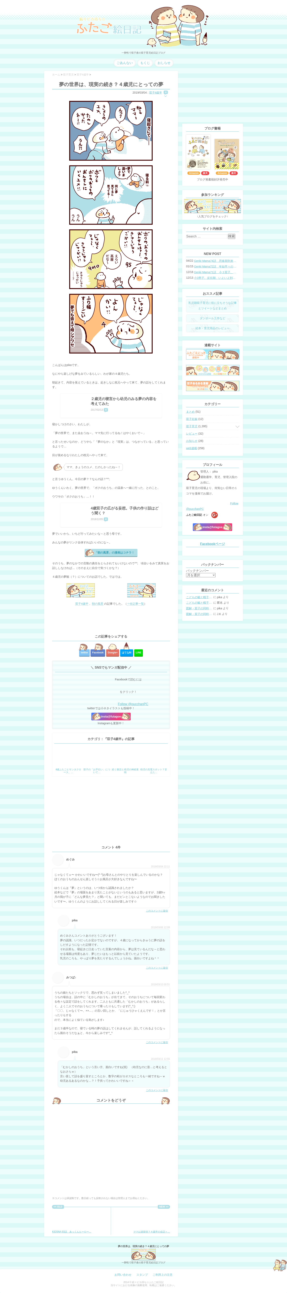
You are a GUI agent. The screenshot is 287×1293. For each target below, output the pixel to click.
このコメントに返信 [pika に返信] (157, 967)
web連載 (191, 448)
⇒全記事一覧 (135, 603)
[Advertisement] (111, 620)
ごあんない (125, 63)
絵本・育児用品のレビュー (212, 328)
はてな (127, 652)
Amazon (194, 173)
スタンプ (142, 1274)
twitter (84, 652)
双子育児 (191, 426)
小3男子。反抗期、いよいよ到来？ (215, 278)
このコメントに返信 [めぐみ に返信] (157, 910)
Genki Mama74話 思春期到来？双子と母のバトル (215, 260)
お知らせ (191, 441)
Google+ (113, 652)
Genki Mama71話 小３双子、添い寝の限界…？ (215, 272)
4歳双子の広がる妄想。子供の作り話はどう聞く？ (125, 510)
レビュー (191, 433)
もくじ (145, 63)
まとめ (190, 411)
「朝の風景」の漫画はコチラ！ (114, 552)
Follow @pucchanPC (133, 704)
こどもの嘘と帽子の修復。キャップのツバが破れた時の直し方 (199, 597)
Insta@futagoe (111, 716)
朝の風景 (97, 603)
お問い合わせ (123, 1274)
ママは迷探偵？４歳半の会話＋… (151, 1221)
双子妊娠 (191, 419)
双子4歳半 (155, 92)
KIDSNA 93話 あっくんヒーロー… (71, 1221)
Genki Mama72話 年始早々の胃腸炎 (215, 266)
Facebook (98, 652)
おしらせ (164, 63)
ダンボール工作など (212, 318)
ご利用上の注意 (163, 1274)
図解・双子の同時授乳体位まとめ (199, 608)
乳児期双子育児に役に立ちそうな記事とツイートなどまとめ (212, 305)
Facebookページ (212, 544)
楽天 (205, 173)
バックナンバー (197, 570)
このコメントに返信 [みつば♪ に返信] (157, 1042)
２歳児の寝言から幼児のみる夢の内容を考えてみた (123, 401)
